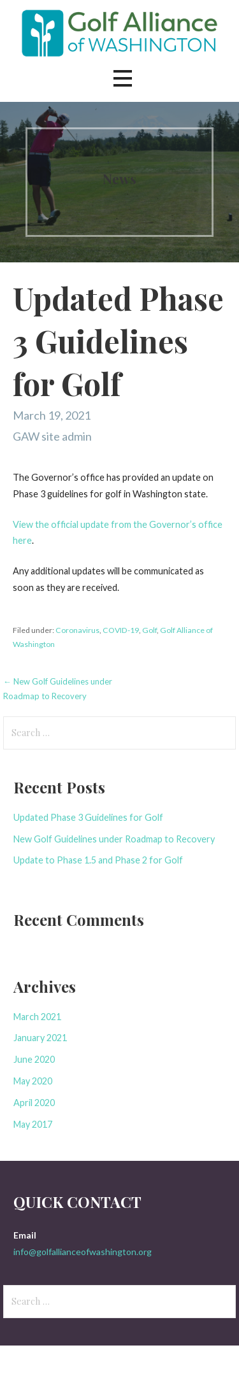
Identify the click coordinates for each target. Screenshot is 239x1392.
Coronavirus (77, 630)
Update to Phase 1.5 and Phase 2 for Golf (98, 860)
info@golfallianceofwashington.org (82, 1251)
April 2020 (34, 1102)
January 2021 (40, 1037)
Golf (149, 630)
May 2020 (32, 1081)
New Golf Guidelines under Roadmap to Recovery (114, 839)
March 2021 (37, 1016)
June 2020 (34, 1059)
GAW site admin (52, 436)
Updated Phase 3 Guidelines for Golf (88, 817)
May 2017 (32, 1124)
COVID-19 (121, 630)
